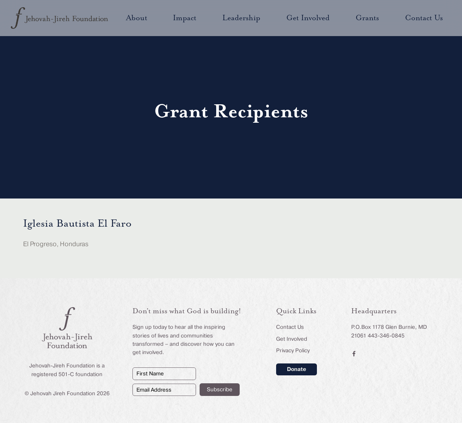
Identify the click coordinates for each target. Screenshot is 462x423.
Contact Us (290, 327)
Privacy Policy (293, 350)
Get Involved (291, 339)
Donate (296, 369)
